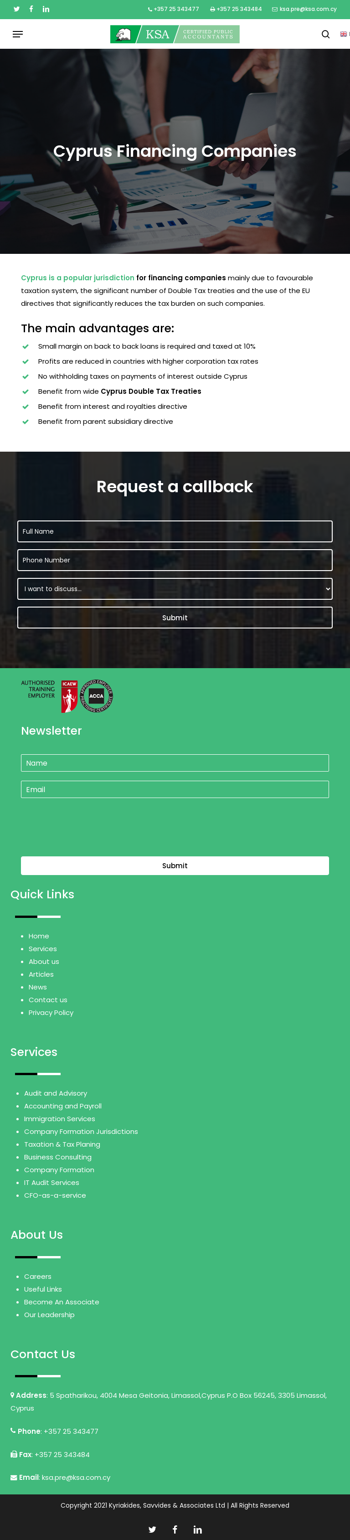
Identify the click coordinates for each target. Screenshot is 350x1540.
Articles (41, 974)
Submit (175, 865)
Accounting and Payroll (63, 1106)
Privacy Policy (51, 1012)
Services (43, 948)
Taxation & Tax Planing (62, 1144)
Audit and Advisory (55, 1093)
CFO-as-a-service (55, 1195)
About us (44, 961)
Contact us (48, 999)
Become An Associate (61, 1302)
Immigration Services (59, 1118)
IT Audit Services (51, 1182)
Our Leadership (49, 1314)
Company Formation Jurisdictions (81, 1131)
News (38, 987)
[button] (18, 34)
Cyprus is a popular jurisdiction (77, 278)
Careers (37, 1276)
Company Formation (59, 1169)
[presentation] (90, 841)
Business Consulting (58, 1157)
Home (39, 936)
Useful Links (43, 1289)
